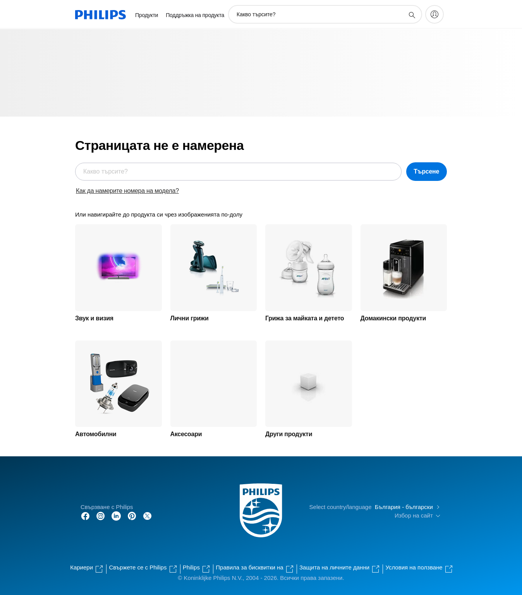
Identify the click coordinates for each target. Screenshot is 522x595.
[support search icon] (411, 14)
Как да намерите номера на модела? (127, 190)
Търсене (426, 171)
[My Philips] (434, 14)
